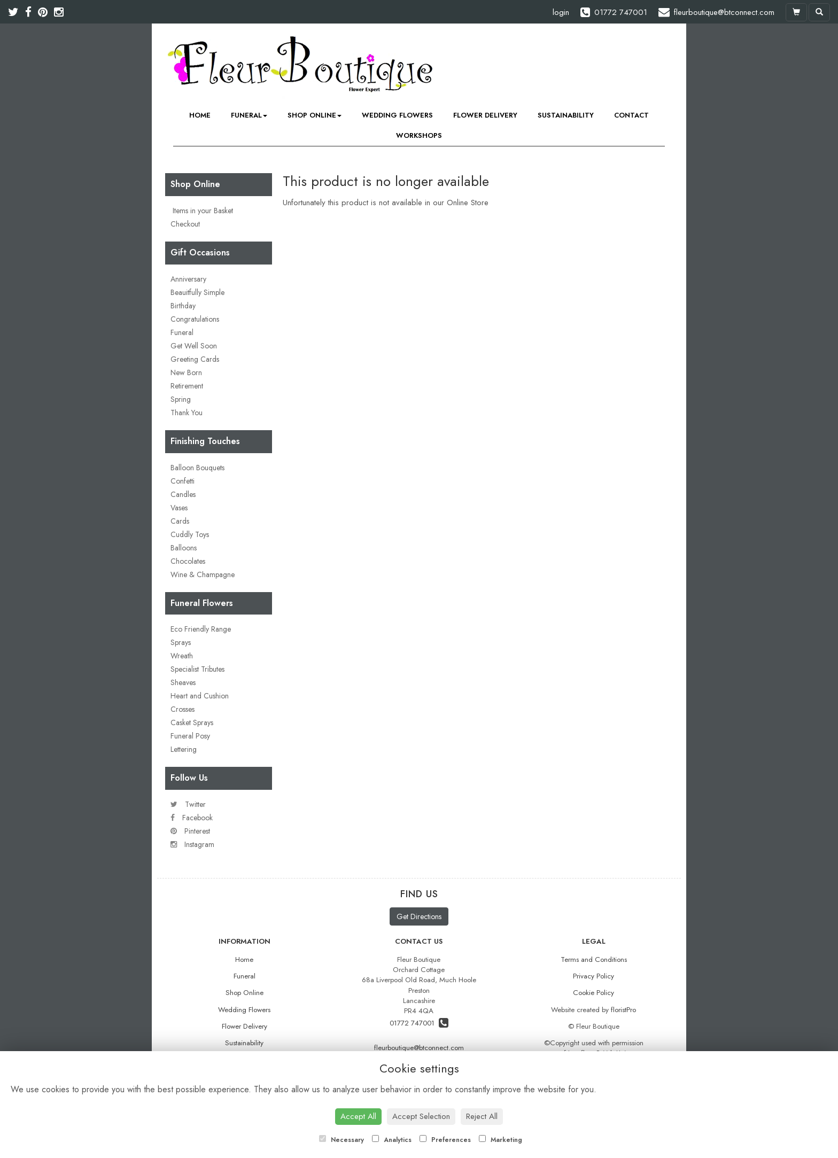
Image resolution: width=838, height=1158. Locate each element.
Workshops (419, 135)
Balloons (183, 547)
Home (200, 115)
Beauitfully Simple (197, 292)
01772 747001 (419, 1023)
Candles (183, 494)
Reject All (482, 1116)
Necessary (341, 1140)
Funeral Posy (190, 735)
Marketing (500, 1140)
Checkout (185, 224)
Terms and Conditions (594, 959)
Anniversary (188, 279)
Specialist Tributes (197, 669)
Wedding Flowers (397, 115)
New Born (186, 372)
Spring (180, 399)
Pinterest (190, 831)
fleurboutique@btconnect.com (419, 1048)
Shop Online (315, 115)
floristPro (623, 1010)
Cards (179, 521)
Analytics (392, 1140)
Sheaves (183, 682)
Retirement (186, 385)
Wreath (181, 655)
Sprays (180, 642)
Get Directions (419, 916)
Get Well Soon (193, 345)
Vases (179, 507)
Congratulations (194, 319)
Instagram (192, 844)
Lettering (183, 749)
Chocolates (187, 561)
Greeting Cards (194, 359)
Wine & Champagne (202, 574)
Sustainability (566, 115)
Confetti (182, 481)
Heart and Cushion (199, 695)
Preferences (445, 1140)
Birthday (183, 305)
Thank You (186, 412)
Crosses (182, 709)
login (561, 12)
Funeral (249, 115)
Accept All (358, 1116)
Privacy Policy (593, 976)
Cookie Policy (593, 993)
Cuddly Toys (189, 534)
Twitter (188, 804)
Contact (631, 115)
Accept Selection (421, 1116)
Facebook (191, 817)
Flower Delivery (485, 115)
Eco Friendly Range (200, 629)
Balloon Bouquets (197, 467)
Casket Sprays (191, 722)
